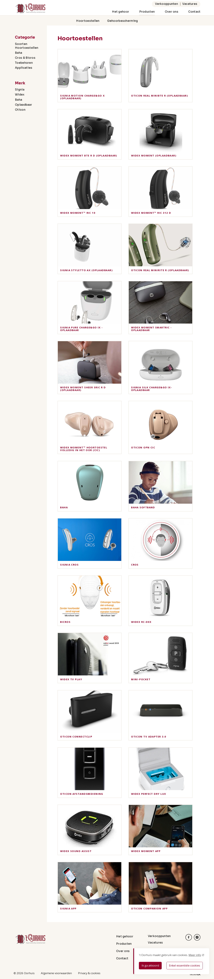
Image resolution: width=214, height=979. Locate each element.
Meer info (195, 955)
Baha (18, 53)
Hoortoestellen (87, 21)
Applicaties (23, 68)
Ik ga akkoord (150, 965)
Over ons (171, 11)
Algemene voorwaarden (56, 973)
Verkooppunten (166, 4)
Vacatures (189, 4)
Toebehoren (24, 63)
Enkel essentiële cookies (184, 965)
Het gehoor (120, 11)
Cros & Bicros (25, 58)
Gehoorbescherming (122, 21)
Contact (194, 11)
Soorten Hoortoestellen (26, 46)
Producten (147, 11)
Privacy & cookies (89, 973)
